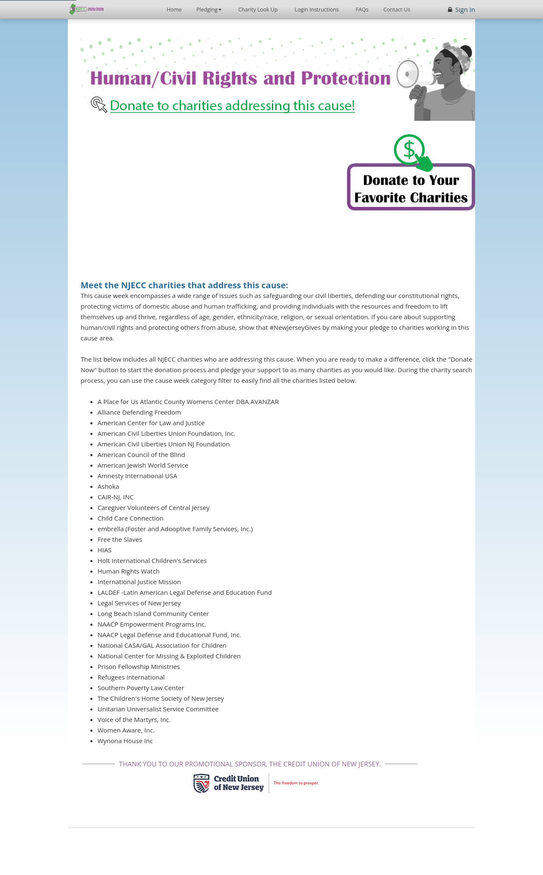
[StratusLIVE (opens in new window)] (289, 846)
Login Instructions (317, 9)
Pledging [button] (212, 6)
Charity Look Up (258, 9)
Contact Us (396, 9)
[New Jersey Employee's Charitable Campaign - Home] (87, 9)
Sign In (465, 9)
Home (174, 9)
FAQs (362, 9)
